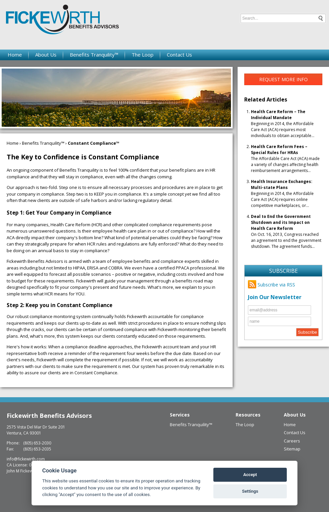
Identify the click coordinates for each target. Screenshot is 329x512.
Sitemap (292, 449)
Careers (292, 441)
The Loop (143, 54)
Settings (250, 491)
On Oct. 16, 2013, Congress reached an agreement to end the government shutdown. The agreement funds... (286, 231)
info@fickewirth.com (26, 459)
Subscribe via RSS (271, 284)
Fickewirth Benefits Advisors (49, 416)
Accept (250, 474)
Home (15, 54)
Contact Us (179, 54)
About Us (45, 54)
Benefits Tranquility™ (94, 54)
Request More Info (283, 79)
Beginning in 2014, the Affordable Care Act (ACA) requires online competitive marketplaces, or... (282, 193)
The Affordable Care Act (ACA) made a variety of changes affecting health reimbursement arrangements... (285, 158)
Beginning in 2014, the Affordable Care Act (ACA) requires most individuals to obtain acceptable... (282, 123)
